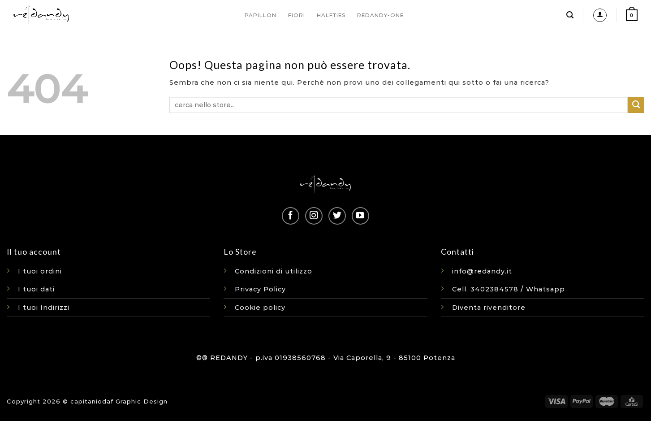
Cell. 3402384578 (485, 289)
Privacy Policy (260, 289)
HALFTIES (331, 15)
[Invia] (636, 105)
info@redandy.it (482, 271)
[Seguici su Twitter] (337, 216)
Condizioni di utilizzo (273, 271)
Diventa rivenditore (489, 308)
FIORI (296, 15)
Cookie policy (260, 308)
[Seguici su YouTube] (360, 216)
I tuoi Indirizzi (43, 308)
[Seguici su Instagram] (314, 216)
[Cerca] (570, 15)
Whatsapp (545, 289)
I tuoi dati (36, 289)
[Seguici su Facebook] (290, 216)
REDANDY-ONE (380, 15)
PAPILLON (260, 15)
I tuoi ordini (40, 271)
